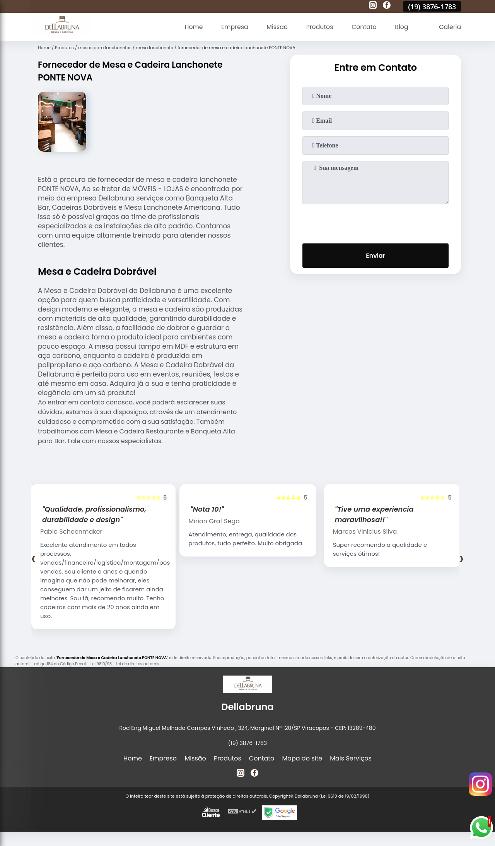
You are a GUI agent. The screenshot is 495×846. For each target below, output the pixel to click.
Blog (401, 26)
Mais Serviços (351, 758)
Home (190, 26)
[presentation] (375, 222)
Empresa (232, 26)
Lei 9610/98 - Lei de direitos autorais (124, 664)
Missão (274, 26)
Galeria (450, 26)
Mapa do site (302, 758)
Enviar (375, 255)
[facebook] (387, 6)
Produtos (318, 26)
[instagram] (373, 6)
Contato (363, 26)
